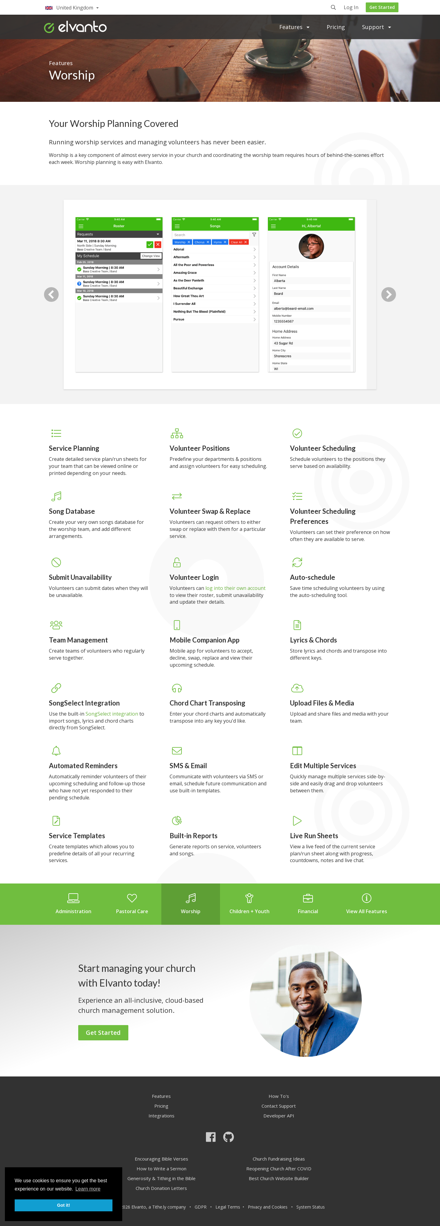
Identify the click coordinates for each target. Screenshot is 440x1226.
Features (294, 27)
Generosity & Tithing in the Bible (161, 1178)
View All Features (367, 904)
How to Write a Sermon (161, 1168)
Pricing (336, 27)
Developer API (278, 1116)
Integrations (161, 1116)
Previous (51, 294)
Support (376, 27)
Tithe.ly (159, 1207)
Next (388, 294)
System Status (310, 1207)
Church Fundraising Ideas (279, 1159)
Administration (73, 904)
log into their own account (235, 588)
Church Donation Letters (161, 1188)
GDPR (201, 1207)
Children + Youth (249, 904)
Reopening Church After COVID (278, 1168)
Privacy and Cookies (268, 1207)
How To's (279, 1096)
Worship (191, 904)
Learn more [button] (88, 1188)
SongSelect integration (112, 713)
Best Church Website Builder (279, 1178)
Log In (351, 8)
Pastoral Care (132, 904)
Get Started (382, 7)
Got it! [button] (63, 1205)
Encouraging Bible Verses (161, 1159)
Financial (308, 904)
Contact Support (279, 1106)
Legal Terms (227, 1207)
